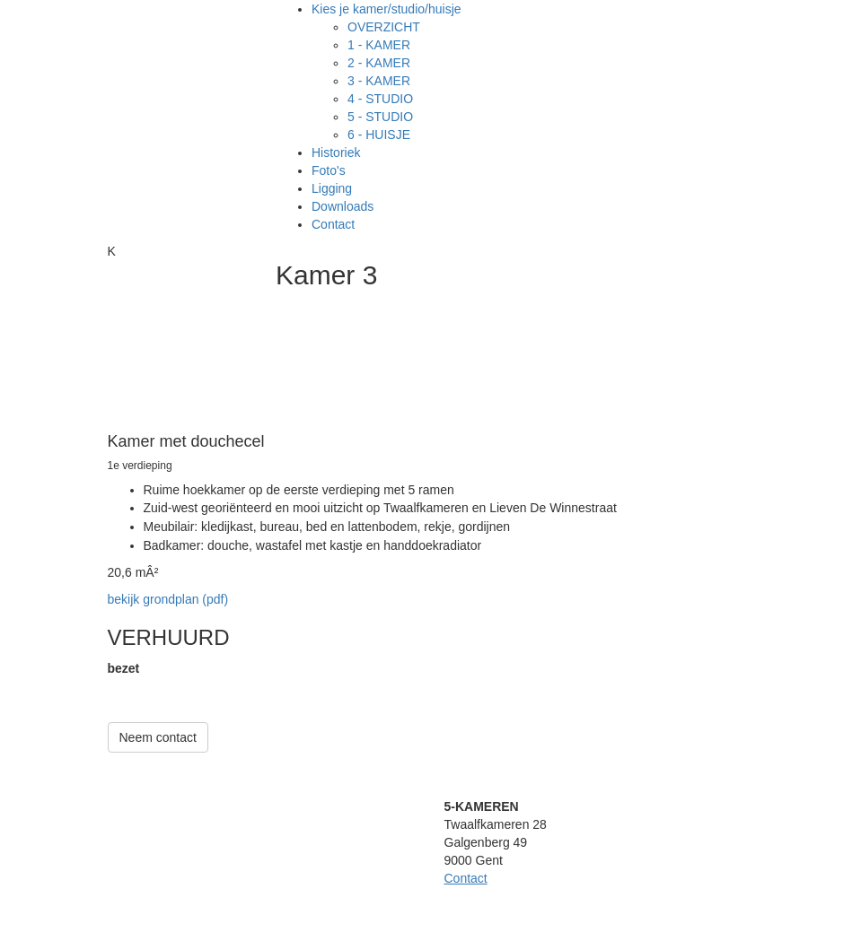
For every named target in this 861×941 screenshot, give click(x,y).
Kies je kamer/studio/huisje (386, 9)
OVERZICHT (383, 27)
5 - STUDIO (380, 116)
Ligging (332, 188)
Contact (333, 224)
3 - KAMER (378, 81)
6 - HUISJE (378, 134)
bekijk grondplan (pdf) (168, 599)
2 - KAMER (378, 63)
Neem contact (158, 737)
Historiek (336, 152)
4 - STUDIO (380, 98)
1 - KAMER (378, 45)
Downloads (342, 206)
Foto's (329, 170)
